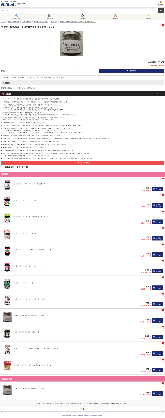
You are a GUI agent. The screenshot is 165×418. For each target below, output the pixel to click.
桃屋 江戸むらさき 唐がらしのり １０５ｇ (29, 266)
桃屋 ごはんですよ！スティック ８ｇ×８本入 (30, 299)
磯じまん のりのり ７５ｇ (23, 283)
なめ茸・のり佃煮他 (40, 22)
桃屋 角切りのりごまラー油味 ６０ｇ (27, 332)
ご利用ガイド (49, 18)
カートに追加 (131, 71)
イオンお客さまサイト (62, 403)
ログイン (160, 5)
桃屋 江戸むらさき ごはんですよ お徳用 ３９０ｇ (32, 250)
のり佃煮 (54, 22)
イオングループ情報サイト (45, 403)
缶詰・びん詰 (26, 22)
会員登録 (148, 18)
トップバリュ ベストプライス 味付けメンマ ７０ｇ (32, 365)
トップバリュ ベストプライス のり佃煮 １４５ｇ (32, 184)
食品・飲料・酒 (13, 22)
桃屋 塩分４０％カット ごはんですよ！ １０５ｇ (32, 217)
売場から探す (16, 18)
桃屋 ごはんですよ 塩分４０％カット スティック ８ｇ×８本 (36, 348)
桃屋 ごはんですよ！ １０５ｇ (25, 200)
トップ (3, 22)
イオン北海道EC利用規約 (90, 403)
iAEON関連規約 (105, 403)
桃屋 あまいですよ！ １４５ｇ (25, 233)
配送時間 (115, 18)
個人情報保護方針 (76, 403)
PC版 (82, 409)
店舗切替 (82, 18)
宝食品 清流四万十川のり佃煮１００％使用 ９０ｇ (32, 316)
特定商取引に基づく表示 (118, 403)
